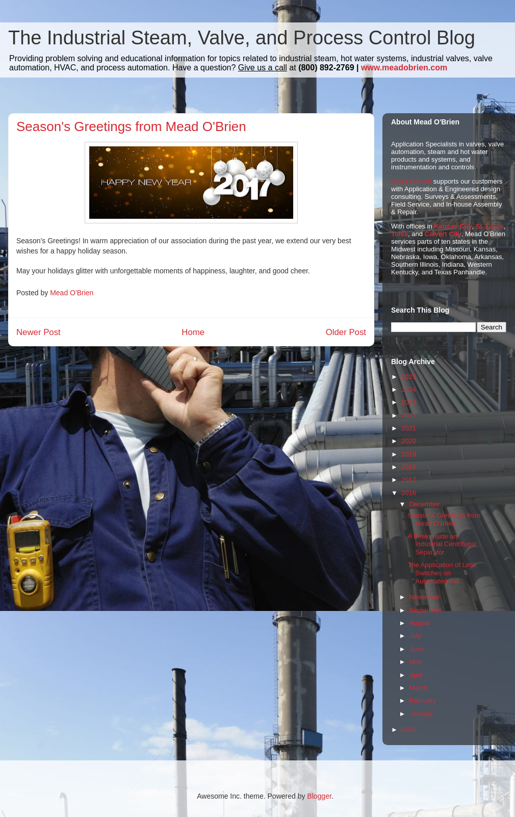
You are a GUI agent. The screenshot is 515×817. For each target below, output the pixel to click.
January (421, 714)
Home (193, 332)
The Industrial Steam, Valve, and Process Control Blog (241, 37)
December (424, 504)
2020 (408, 441)
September (425, 610)
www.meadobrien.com (404, 67)
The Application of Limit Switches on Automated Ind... (441, 572)
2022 (408, 415)
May (415, 662)
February (422, 700)
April (416, 675)
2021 (408, 428)
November (424, 597)
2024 (408, 389)
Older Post (346, 332)
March (418, 688)
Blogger (319, 796)
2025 (408, 376)
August (419, 623)
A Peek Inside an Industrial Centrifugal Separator (441, 544)
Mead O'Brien (411, 181)
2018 (408, 467)
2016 (408, 493)
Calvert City (443, 234)
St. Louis (490, 226)
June (416, 649)
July (415, 636)
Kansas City (453, 226)
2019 (408, 454)
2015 (408, 729)
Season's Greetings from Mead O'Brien (443, 519)
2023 (408, 402)
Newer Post (38, 332)
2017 (408, 479)
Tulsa (399, 234)
